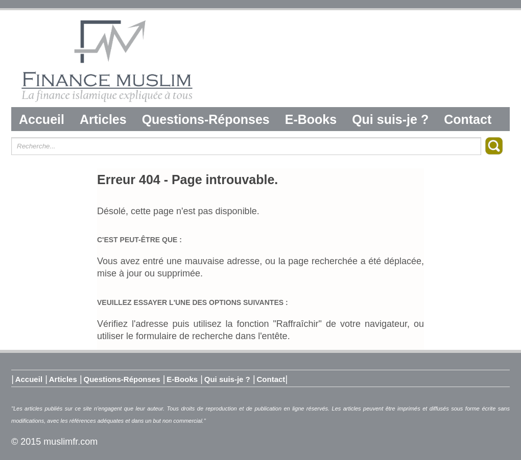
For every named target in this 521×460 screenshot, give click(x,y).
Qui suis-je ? (390, 119)
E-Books (311, 119)
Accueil (41, 119)
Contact (467, 119)
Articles (103, 119)
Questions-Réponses (206, 119)
